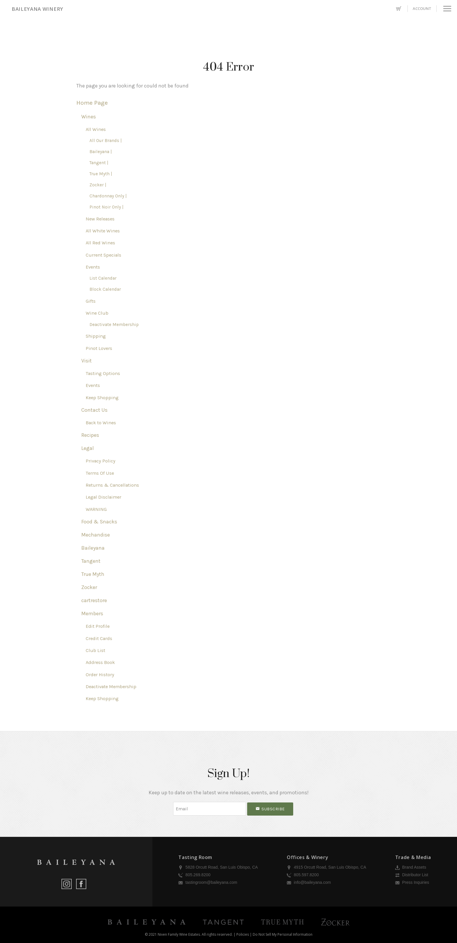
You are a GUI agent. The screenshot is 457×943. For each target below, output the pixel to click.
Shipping (96, 336)
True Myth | (100, 173)
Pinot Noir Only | (106, 207)
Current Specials (103, 255)
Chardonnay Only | (108, 196)
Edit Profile (98, 626)
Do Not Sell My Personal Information (282, 934)
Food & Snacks (99, 521)
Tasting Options (103, 373)
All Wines (96, 129)
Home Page (92, 102)
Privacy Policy (100, 461)
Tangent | (98, 162)
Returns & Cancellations (112, 485)
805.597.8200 (303, 874)
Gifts (91, 301)
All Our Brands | (105, 140)
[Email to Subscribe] (209, 809)
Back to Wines (101, 422)
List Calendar (103, 278)
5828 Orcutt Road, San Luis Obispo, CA (218, 867)
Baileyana (93, 548)
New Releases (100, 219)
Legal (87, 448)
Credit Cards (99, 638)
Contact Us (94, 410)
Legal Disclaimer (103, 497)
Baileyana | (100, 151)
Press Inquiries (412, 882)
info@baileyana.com (309, 882)
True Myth (92, 574)
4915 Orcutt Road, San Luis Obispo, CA (326, 867)
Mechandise (95, 535)
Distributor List (411, 874)
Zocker (89, 587)
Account (422, 8)
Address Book (100, 662)
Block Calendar (105, 289)
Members (92, 613)
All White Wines (103, 231)
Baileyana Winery (37, 8)
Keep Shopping (102, 397)
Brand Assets (410, 867)
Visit (86, 360)
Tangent (91, 561)
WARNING (96, 509)
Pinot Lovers (99, 348)
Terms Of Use (100, 473)
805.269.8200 (194, 874)
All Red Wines (100, 243)
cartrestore (94, 600)
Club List (95, 650)
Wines (88, 116)
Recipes (90, 435)
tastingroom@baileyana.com (207, 882)
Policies (242, 934)
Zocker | (97, 184)
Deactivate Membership (114, 324)
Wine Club (97, 313)
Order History (100, 674)
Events (93, 267)
